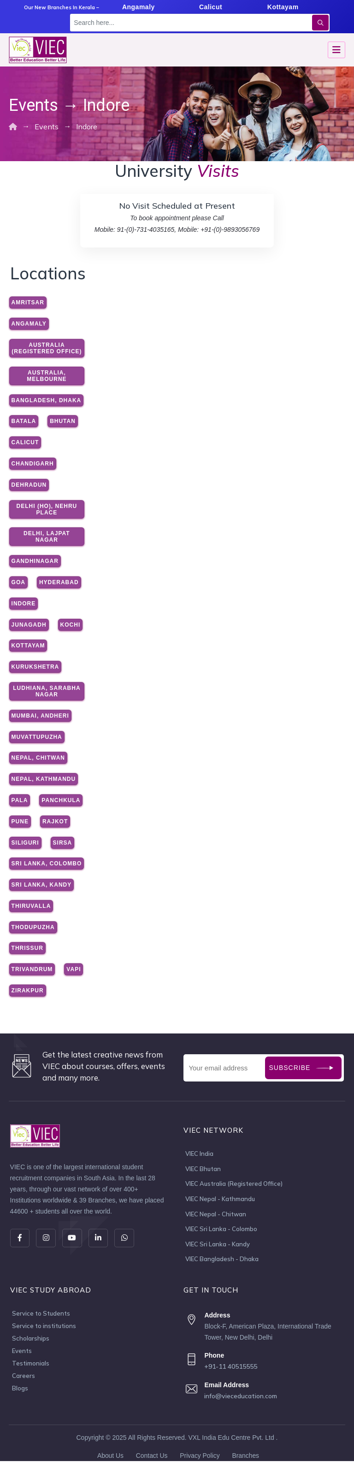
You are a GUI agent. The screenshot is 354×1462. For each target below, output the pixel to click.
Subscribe (290, 1067)
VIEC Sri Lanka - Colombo (221, 1229)
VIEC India (199, 1153)
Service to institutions (44, 1327)
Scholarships (30, 1339)
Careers (23, 1377)
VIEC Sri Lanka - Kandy (217, 1245)
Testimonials (30, 1364)
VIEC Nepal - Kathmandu (220, 1199)
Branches (246, 1456)
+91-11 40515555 (230, 1368)
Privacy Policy (200, 1456)
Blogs (20, 1389)
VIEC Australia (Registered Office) (234, 1184)
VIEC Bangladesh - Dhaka (222, 1260)
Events (22, 1352)
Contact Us (151, 1456)
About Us (110, 1456)
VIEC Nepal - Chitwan (215, 1214)
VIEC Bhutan (203, 1168)
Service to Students (41, 1314)
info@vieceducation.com (240, 1397)
